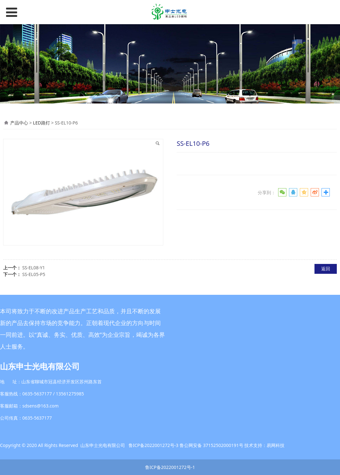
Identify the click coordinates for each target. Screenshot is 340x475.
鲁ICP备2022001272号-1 (170, 467)
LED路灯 (41, 123)
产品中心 (19, 123)
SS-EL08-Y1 (33, 268)
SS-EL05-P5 (33, 274)
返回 (325, 269)
